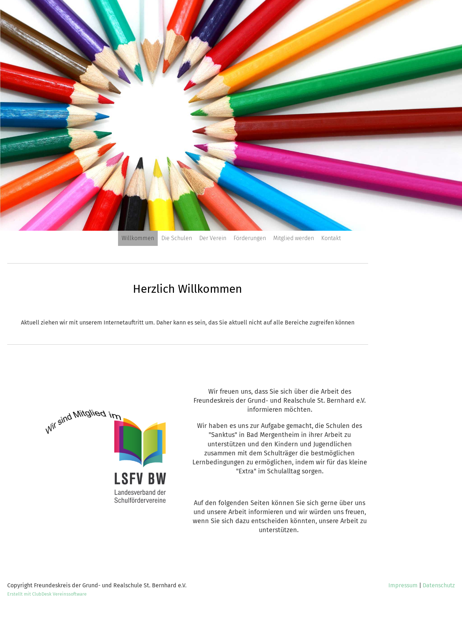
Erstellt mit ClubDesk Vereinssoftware (47, 594)
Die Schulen (176, 238)
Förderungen (250, 238)
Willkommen (138, 238)
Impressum (403, 585)
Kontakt (331, 238)
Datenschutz (439, 585)
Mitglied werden (293, 238)
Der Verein (212, 238)
